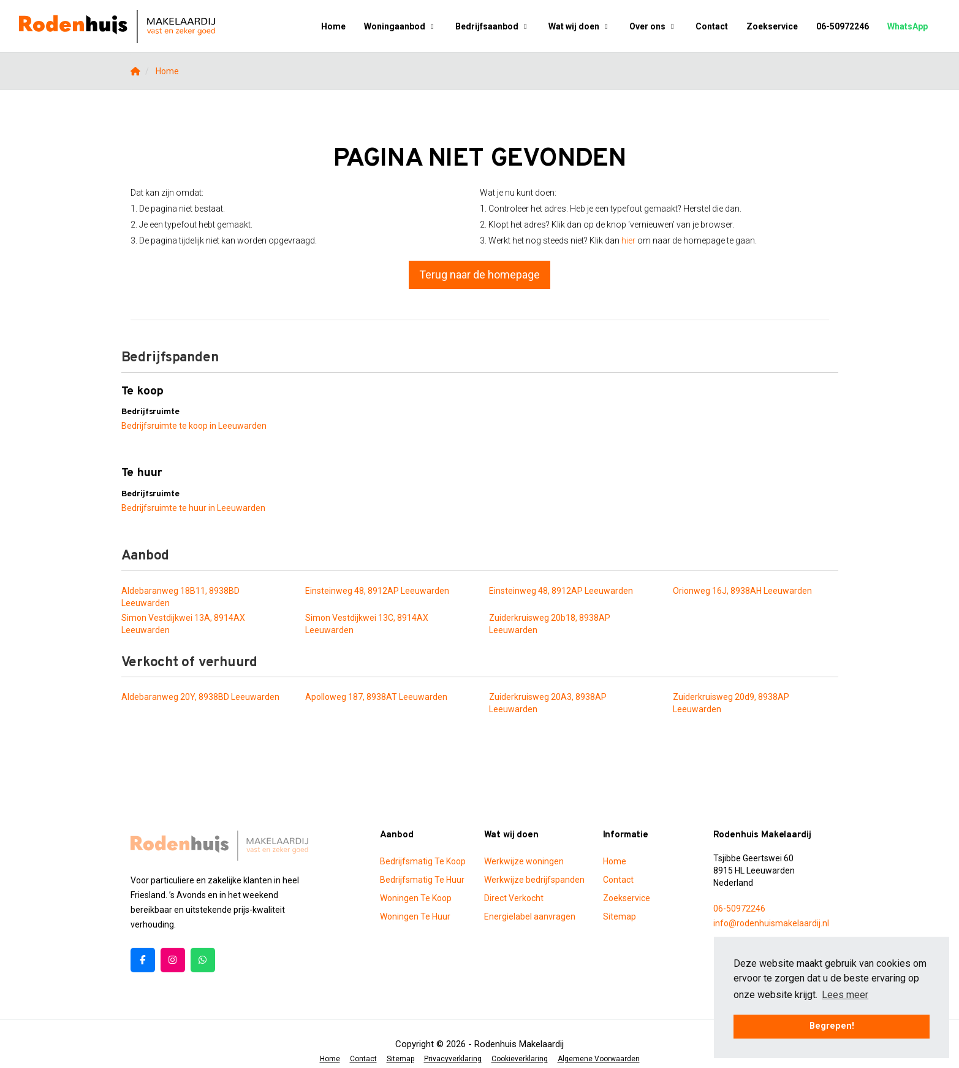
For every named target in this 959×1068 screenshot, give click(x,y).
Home (333, 26)
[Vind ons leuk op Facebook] (143, 960)
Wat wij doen (579, 26)
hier (628, 240)
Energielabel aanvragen (529, 916)
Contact (712, 26)
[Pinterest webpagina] (203, 960)
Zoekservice (772, 26)
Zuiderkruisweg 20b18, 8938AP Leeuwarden (549, 624)
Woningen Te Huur (415, 916)
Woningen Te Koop (416, 898)
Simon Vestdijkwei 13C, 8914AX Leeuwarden (366, 624)
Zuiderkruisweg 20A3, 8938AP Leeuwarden (548, 703)
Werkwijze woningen (524, 861)
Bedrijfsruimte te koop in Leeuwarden (194, 426)
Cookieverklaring (519, 1059)
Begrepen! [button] (831, 1026)
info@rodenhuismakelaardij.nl (771, 923)
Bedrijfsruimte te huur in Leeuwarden (193, 508)
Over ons (653, 26)
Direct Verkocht (514, 898)
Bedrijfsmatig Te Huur (422, 880)
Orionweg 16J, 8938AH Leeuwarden (742, 591)
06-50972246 (842, 26)
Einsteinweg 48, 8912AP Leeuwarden (377, 591)
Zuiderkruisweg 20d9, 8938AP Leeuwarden (731, 703)
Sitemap (619, 916)
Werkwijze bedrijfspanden (534, 880)
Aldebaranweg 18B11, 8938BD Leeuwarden (180, 597)
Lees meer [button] (845, 995)
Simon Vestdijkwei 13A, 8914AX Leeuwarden (183, 624)
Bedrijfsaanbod (492, 26)
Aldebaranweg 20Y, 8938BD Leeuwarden (200, 697)
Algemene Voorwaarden (599, 1059)
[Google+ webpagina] (173, 960)
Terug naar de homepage (479, 274)
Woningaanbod (400, 26)
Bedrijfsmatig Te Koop (423, 861)
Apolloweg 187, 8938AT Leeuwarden (376, 697)
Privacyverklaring (453, 1059)
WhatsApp (907, 26)
